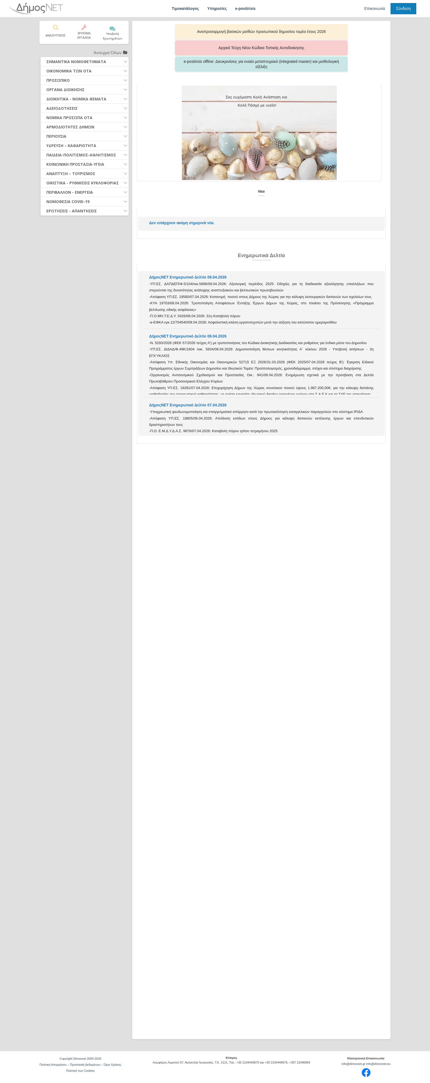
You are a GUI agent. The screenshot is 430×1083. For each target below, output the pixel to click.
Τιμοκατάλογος (185, 8)
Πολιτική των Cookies (80, 1070)
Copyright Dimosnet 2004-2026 (80, 1058)
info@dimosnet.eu (378, 1063)
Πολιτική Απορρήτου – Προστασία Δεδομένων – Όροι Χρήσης (80, 1064)
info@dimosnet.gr (353, 1063)
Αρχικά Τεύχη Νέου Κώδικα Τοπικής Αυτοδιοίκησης (261, 31)
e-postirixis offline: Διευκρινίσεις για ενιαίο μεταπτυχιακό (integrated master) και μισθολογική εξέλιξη (333, 31)
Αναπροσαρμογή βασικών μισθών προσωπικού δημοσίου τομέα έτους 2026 (190, 31)
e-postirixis (245, 8)
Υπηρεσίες (217, 8)
